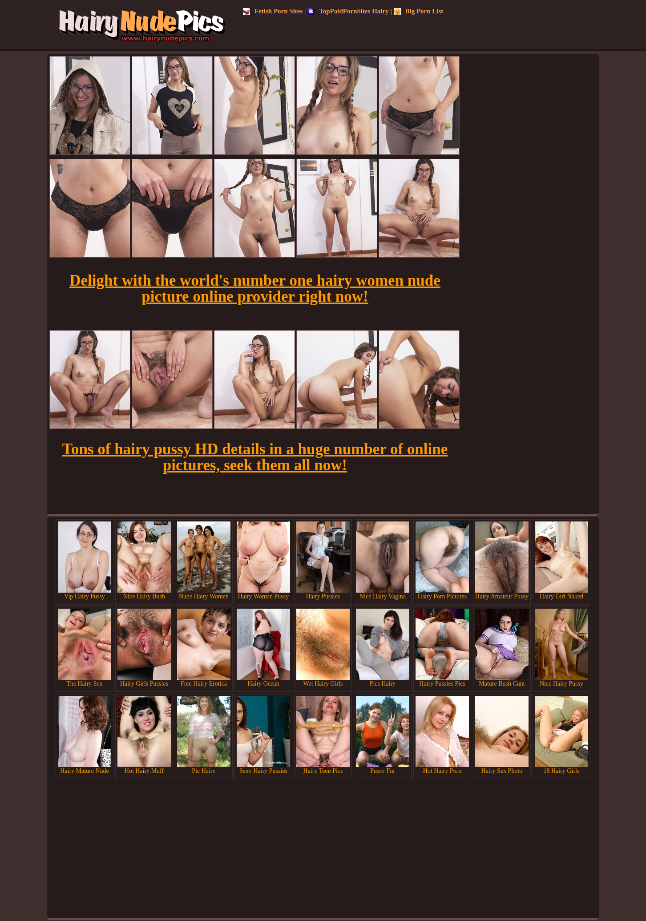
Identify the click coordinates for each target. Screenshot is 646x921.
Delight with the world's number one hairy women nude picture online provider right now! (254, 288)
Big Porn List (419, 11)
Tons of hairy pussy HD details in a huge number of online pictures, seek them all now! (255, 457)
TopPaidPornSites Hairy (348, 11)
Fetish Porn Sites (273, 11)
